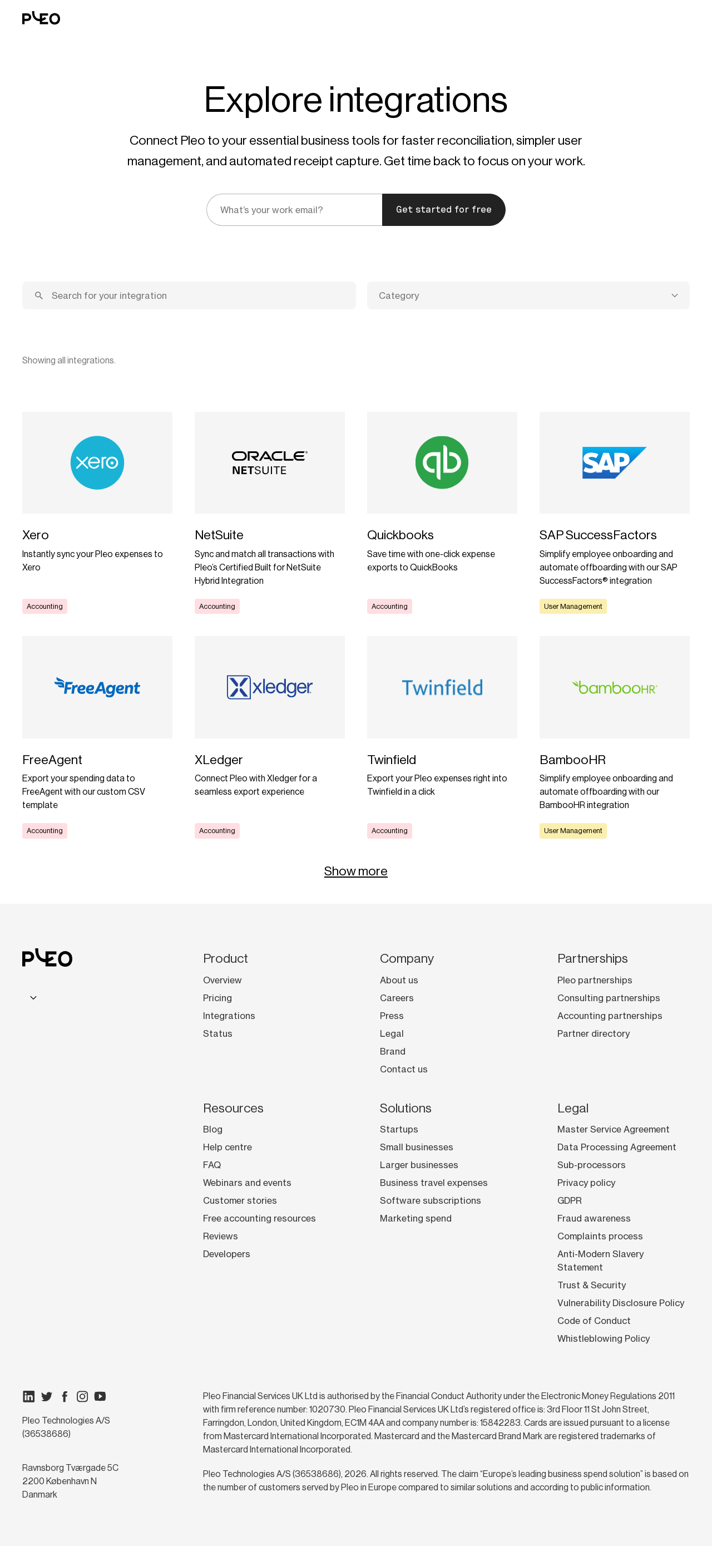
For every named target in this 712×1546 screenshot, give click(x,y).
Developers (226, 1253)
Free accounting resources (259, 1218)
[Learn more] (97, 513)
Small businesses (416, 1147)
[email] (294, 210)
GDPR (569, 1200)
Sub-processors (591, 1164)
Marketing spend (416, 1218)
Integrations (229, 1015)
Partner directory (593, 1033)
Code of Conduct (594, 1320)
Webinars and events (247, 1182)
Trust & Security (591, 1285)
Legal (392, 1033)
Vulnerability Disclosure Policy (620, 1302)
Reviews (220, 1236)
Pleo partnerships (594, 980)
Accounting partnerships (609, 1015)
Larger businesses (419, 1164)
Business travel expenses (434, 1182)
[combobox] (528, 295)
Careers (397, 997)
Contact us (404, 1069)
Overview (222, 980)
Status (218, 1033)
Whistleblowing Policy (603, 1338)
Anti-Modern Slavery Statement (600, 1260)
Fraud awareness (594, 1218)
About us (399, 980)
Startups (399, 1129)
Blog (212, 1129)
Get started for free (444, 209)
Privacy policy (586, 1182)
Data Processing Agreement (616, 1147)
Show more (356, 871)
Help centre (227, 1147)
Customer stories (240, 1200)
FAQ (212, 1164)
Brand (393, 1051)
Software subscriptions (430, 1200)
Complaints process (600, 1236)
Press (392, 1015)
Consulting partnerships (608, 997)
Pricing (217, 997)
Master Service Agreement (613, 1129)
